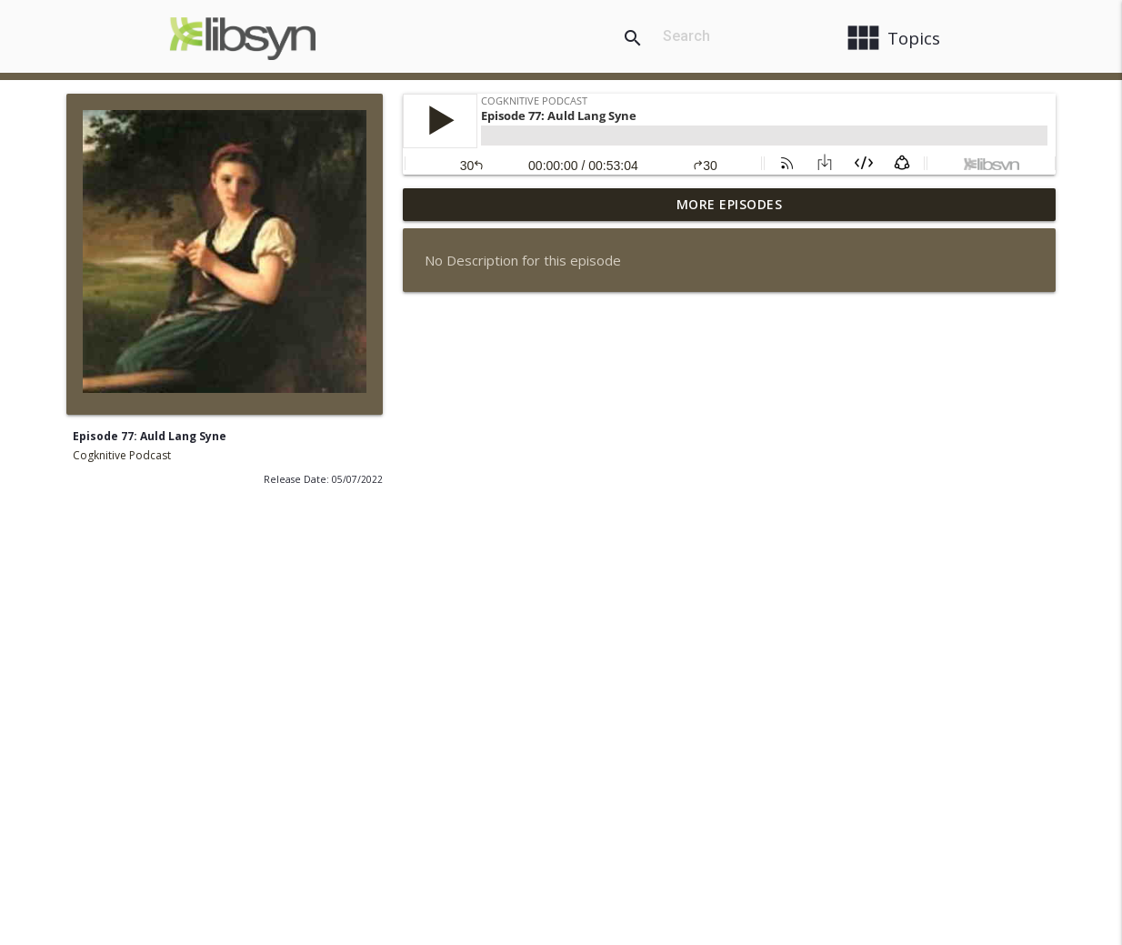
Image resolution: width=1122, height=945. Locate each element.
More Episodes (729, 204)
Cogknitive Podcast (122, 455)
